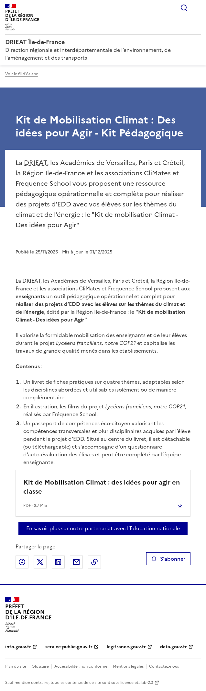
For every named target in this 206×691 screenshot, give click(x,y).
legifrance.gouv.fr (126, 646)
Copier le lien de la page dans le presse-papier (94, 562)
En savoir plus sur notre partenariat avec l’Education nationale (103, 528)
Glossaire (40, 666)
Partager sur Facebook (22, 562)
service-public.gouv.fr (68, 646)
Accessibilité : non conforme (80, 666)
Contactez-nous (164, 666)
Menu (196, 7)
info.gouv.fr (18, 646)
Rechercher (184, 7)
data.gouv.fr (173, 646)
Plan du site (15, 666)
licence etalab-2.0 (136, 682)
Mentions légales (128, 666)
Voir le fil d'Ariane (21, 74)
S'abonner (168, 559)
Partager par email (76, 562)
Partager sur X (40, 562)
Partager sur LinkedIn (58, 562)
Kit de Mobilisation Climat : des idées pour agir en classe (101, 486)
